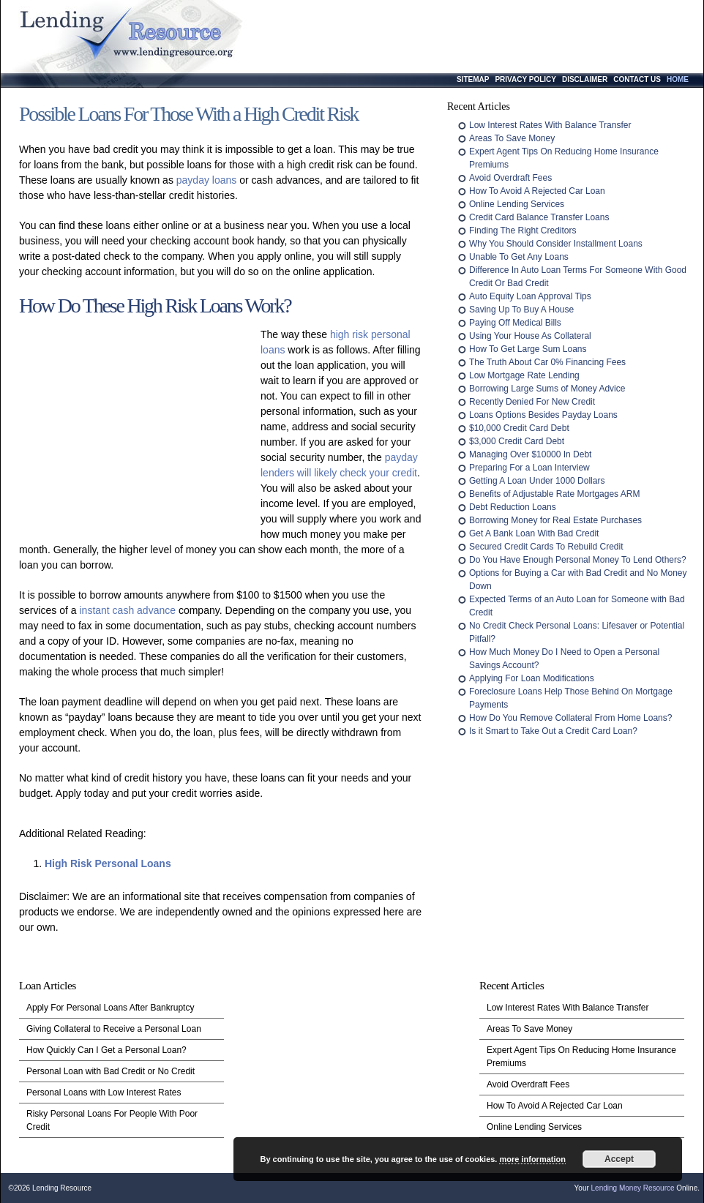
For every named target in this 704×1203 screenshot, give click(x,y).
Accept (619, 1159)
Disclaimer (584, 79)
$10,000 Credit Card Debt (519, 428)
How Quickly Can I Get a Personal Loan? (106, 1050)
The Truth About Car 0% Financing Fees (547, 362)
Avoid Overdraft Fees (510, 178)
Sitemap (473, 79)
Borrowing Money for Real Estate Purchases (555, 520)
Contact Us (637, 79)
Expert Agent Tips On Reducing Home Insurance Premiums (581, 1056)
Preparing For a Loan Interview (529, 467)
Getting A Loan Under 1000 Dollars (536, 481)
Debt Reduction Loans (512, 507)
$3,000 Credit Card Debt (516, 441)
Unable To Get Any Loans (519, 257)
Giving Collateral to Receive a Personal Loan (113, 1029)
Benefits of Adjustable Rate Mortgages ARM (554, 494)
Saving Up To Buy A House (521, 309)
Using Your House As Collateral (530, 336)
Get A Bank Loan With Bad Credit (534, 533)
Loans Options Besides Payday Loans (543, 415)
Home (678, 79)
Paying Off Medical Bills (515, 323)
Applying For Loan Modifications (531, 678)
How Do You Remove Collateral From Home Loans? (570, 718)
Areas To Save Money (512, 138)
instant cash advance (127, 610)
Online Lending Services (516, 204)
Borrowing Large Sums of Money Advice (547, 388)
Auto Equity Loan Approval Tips (530, 296)
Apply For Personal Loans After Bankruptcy (110, 1007)
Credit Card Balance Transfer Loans (539, 217)
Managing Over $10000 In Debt (530, 454)
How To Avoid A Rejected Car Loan (537, 191)
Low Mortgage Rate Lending (524, 375)
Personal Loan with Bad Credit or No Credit (110, 1071)
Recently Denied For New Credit (532, 402)
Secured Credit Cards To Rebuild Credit (546, 546)
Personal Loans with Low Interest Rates (103, 1092)
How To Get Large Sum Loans (528, 349)
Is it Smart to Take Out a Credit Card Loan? (553, 731)
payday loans (206, 180)
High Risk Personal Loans (108, 863)
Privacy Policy (525, 79)
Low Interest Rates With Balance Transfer (550, 125)
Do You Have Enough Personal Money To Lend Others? (577, 560)
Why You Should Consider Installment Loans (556, 244)
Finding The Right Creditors (523, 230)
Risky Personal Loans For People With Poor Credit (112, 1120)
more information (532, 1159)
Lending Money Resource (633, 1188)
